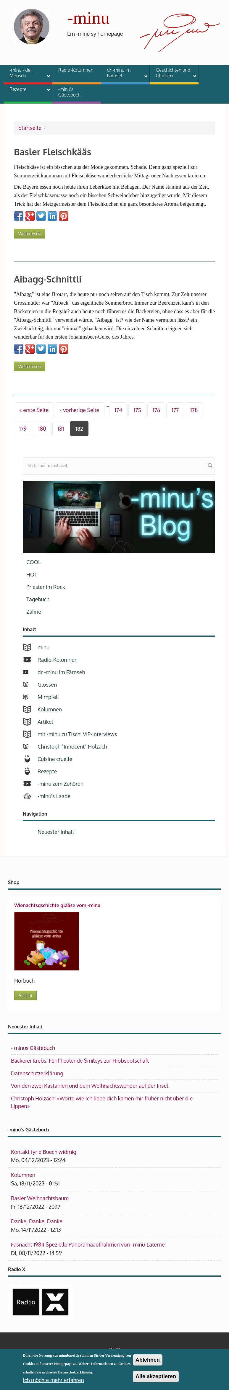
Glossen (47, 684)
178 (194, 410)
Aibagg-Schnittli (47, 279)
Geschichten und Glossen (172, 73)
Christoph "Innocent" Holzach (72, 746)
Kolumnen (50, 709)
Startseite (29, 128)
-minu (88, 17)
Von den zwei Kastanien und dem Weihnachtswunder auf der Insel (89, 1085)
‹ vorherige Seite (79, 410)
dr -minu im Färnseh (123, 73)
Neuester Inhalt (56, 832)
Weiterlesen (31, 232)
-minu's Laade (54, 796)
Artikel (45, 721)
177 (175, 410)
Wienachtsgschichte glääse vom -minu (57, 905)
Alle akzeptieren (156, 1378)
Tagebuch (37, 599)
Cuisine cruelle (55, 759)
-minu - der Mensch (26, 73)
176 (156, 410)
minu (43, 647)
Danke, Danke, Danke (36, 1221)
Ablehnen (148, 1361)
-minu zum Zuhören (60, 783)
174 (118, 410)
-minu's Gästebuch (69, 92)
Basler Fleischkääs (52, 151)
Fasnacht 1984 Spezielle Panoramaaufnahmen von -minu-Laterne (88, 1244)
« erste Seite (34, 410)
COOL (33, 562)
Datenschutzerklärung (37, 1073)
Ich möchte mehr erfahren (53, 1381)
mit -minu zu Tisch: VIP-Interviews (77, 734)
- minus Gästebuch (33, 1048)
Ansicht (25, 995)
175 (137, 410)
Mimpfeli (48, 697)
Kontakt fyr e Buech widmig (43, 1152)
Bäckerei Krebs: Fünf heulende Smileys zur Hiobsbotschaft (80, 1060)
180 (42, 428)
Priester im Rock (45, 587)
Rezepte (26, 90)
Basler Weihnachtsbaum (40, 1198)
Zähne (33, 611)
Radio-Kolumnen (75, 70)
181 (61, 428)
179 (23, 428)
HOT (31, 574)
